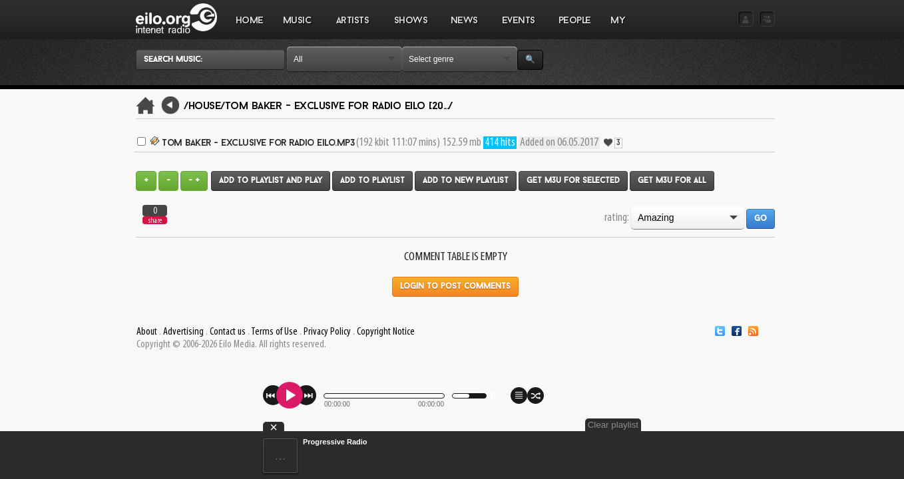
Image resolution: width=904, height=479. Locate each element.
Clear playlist (743, 425)
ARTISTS (352, 27)
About (146, 332)
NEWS (464, 27)
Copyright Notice (386, 332)
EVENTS (518, 27)
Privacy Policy (327, 332)
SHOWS (410, 27)
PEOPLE (575, 21)
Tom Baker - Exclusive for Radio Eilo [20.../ (339, 106)
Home (250, 21)
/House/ (204, 106)
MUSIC (297, 27)
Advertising (183, 332)
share (155, 220)
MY (619, 27)
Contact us (228, 332)
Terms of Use (274, 332)
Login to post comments (455, 287)
